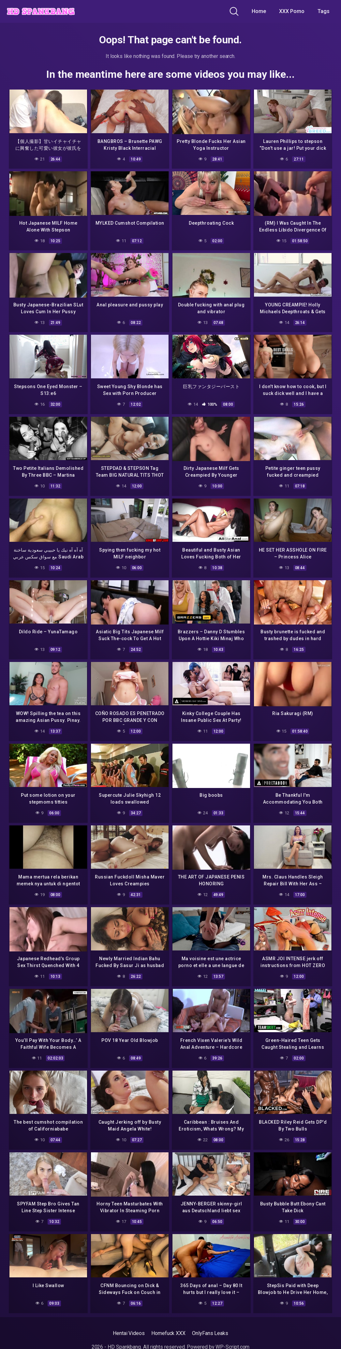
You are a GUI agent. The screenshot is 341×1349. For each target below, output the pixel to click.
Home (259, 11)
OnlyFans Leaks (210, 1328)
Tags (324, 11)
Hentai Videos (129, 1328)
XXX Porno (291, 11)
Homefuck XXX (168, 1328)
